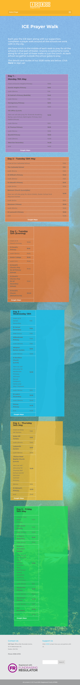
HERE (47, 644)
